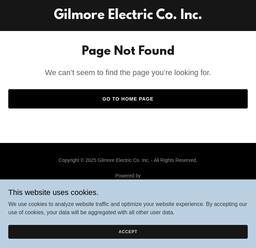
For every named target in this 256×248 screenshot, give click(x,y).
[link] (128, 17)
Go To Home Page (128, 99)
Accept (128, 231)
